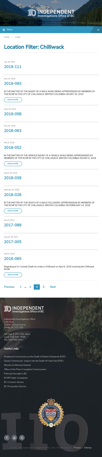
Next (53, 287)
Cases (18, 37)
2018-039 (12, 178)
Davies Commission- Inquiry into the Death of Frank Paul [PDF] (33, 361)
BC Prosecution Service (15, 386)
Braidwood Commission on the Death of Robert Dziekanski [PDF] (34, 357)
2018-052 (12, 148)
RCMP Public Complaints (16, 378)
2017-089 (12, 225)
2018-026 (12, 195)
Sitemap (88, 448)
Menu (53, 30)
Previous (9, 287)
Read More (13, 100)
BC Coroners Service (14, 382)
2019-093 (12, 84)
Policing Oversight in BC (15, 374)
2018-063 (12, 131)
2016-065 (12, 259)
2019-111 (12, 67)
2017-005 (12, 242)
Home (6, 37)
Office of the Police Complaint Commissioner (25, 369)
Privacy (77, 448)
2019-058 (12, 114)
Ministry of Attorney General (17, 365)
